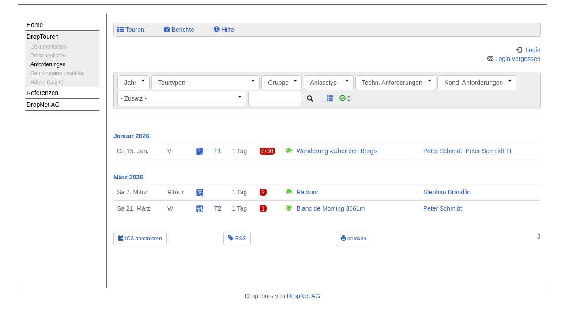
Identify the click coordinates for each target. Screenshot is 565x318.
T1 (217, 151)
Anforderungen (47, 64)
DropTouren (42, 36)
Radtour (308, 192)
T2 (217, 208)
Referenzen (42, 92)
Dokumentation (48, 47)
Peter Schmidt (442, 151)
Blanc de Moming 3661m (331, 208)
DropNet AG (43, 104)
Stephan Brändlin (447, 192)
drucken (353, 238)
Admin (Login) (47, 82)
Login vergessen (514, 58)
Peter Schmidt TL (489, 151)
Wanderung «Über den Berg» (337, 151)
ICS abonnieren (140, 238)
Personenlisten (47, 56)
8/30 (267, 151)
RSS (237, 238)
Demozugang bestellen (57, 73)
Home (34, 24)
